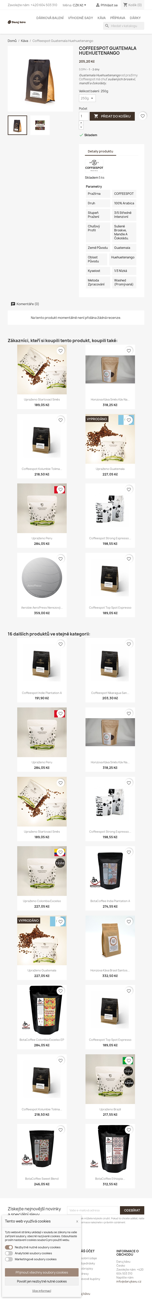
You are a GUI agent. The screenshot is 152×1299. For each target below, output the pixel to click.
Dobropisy (86, 1268)
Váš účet (87, 1251)
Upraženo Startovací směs (42, 399)
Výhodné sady (80, 18)
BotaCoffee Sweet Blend (42, 1179)
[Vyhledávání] (123, 26)
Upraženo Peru (42, 538)
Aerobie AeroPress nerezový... (42, 607)
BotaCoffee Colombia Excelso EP (42, 1040)
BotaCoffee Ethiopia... (110, 1179)
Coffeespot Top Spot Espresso (110, 607)
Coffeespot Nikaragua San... (110, 693)
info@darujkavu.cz (128, 1281)
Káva (102, 18)
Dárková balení (50, 18)
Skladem (91, 177)
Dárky (135, 18)
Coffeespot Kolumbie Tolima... (42, 469)
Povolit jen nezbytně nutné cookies (42, 1281)
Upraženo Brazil (110, 1109)
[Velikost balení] (87, 98)
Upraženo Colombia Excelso (42, 901)
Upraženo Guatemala (110, 469)
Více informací (41, 1291)
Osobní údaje (88, 1258)
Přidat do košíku (112, 116)
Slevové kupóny (89, 1279)
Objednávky (87, 1263)
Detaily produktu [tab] (100, 151)
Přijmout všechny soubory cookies (42, 1272)
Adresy (84, 1274)
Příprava (117, 18)
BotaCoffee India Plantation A (110, 901)
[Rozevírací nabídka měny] (80, 5)
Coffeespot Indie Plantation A (42, 693)
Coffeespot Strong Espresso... (110, 538)
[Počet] (83, 116)
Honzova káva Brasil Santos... (110, 970)
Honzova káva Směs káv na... (110, 399)
